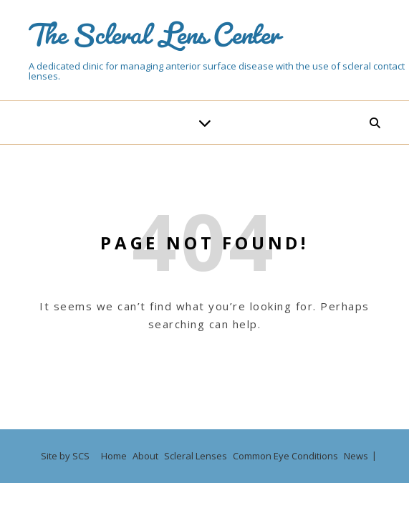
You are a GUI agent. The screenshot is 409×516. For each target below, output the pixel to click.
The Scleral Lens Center (154, 27)
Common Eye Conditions (285, 455)
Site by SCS (65, 455)
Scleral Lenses (195, 455)
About (145, 455)
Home (114, 455)
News (356, 455)
